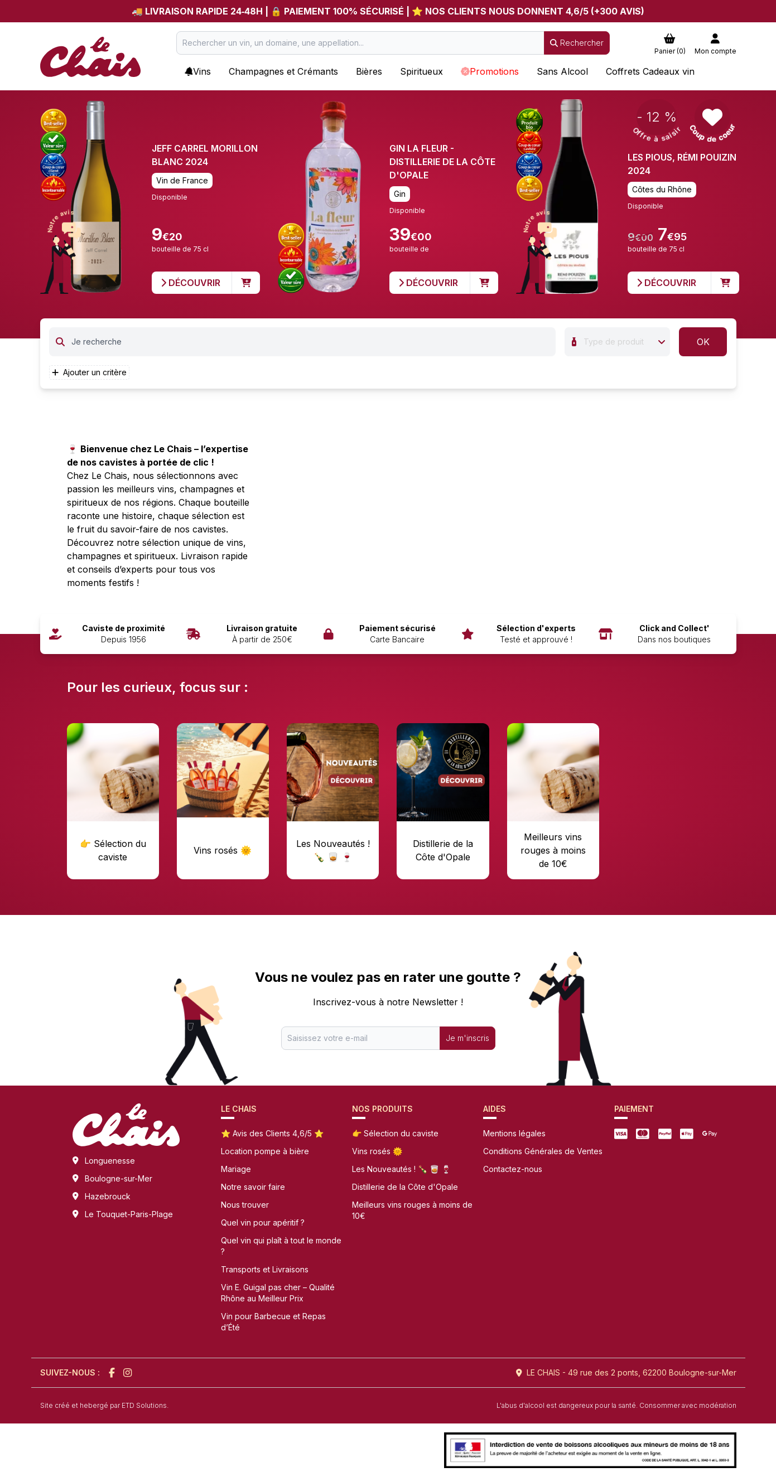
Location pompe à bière (265, 1151)
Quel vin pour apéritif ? (263, 1222)
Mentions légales (514, 1133)
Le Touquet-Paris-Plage (129, 1214)
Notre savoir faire (253, 1187)
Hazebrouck (108, 1196)
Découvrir (190, 282)
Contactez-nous (512, 1169)
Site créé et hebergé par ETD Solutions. (104, 1405)
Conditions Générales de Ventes (543, 1151)
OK (703, 341)
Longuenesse (110, 1160)
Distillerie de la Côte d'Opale (405, 1187)
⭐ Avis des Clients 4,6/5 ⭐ (272, 1133)
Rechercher (577, 42)
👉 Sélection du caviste (395, 1133)
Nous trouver (245, 1204)
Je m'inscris (467, 1038)
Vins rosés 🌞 (377, 1151)
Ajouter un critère (89, 372)
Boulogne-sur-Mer (118, 1178)
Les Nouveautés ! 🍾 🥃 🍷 (401, 1169)
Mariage (236, 1169)
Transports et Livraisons (265, 1269)
